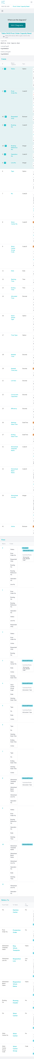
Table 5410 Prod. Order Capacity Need (16, 33)
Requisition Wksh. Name (17, 984)
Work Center (15, 1014)
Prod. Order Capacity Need (21, 6)
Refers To (5, 900)
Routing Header (15, 1002)
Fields (3, 59)
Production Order (16, 931)
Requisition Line (17, 960)
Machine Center (15, 911)
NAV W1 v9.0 (5, 6)
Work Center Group (15, 1049)
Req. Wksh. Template (16, 948)
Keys (3, 540)
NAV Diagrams (17, 25)
